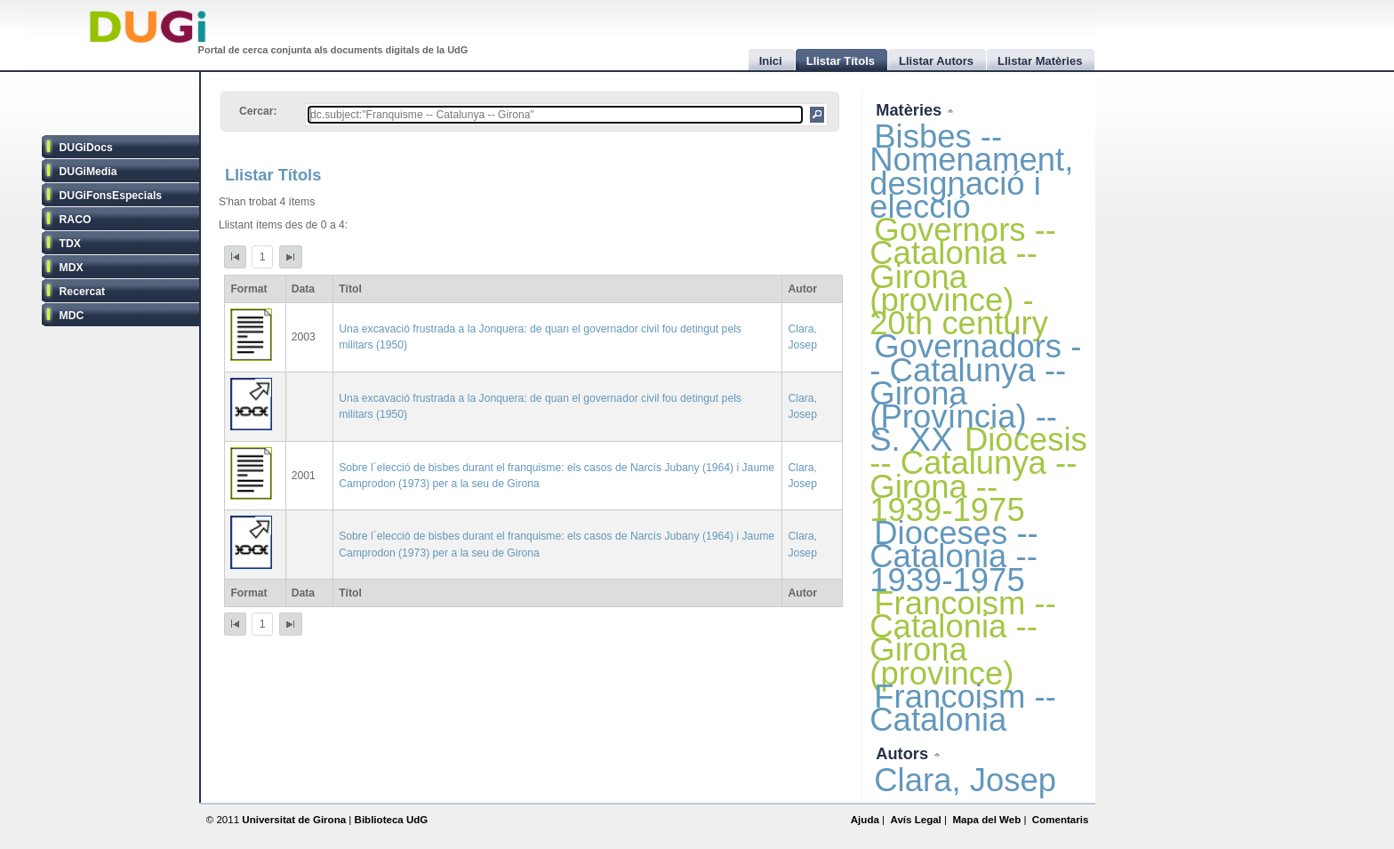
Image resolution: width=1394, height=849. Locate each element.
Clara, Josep (965, 780)
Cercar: (258, 111)
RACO (76, 219)
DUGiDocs (86, 147)
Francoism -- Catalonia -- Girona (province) (962, 638)
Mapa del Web (986, 819)
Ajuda (865, 819)
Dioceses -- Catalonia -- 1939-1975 (953, 556)
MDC (72, 315)
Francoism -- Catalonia (962, 708)
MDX (72, 267)
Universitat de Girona (294, 819)
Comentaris (1060, 819)
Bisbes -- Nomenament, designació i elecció (971, 171)
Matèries (911, 109)
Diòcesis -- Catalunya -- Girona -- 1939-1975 (977, 474)
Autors (904, 753)
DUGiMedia (88, 171)
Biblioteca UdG (392, 819)
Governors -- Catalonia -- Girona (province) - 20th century (962, 276)
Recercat (82, 291)
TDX (70, 243)
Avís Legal (915, 819)
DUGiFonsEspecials (111, 195)
